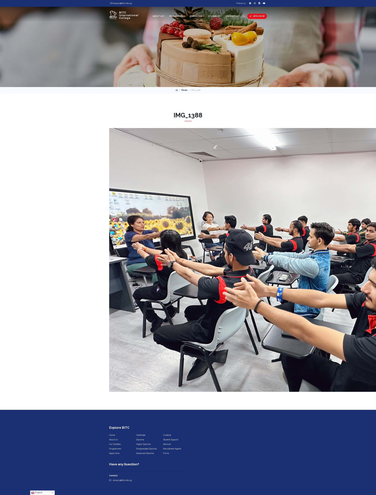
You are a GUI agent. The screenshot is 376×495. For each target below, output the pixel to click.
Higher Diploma (143, 444)
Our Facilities (115, 444)
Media (184, 90)
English (37, 492)
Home (112, 435)
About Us (158, 16)
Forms (166, 454)
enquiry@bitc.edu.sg (201, 444)
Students (213, 16)
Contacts (231, 16)
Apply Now (257, 16)
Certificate (140, 435)
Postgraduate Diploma (146, 449)
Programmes (176, 16)
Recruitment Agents (172, 449)
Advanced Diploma (145, 454)
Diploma (140, 440)
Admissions (195, 16)
